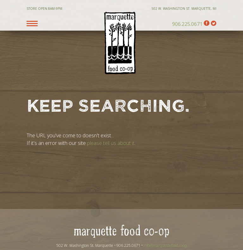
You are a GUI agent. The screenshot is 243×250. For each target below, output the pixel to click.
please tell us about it (110, 143)
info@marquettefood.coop (165, 245)
